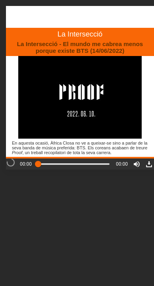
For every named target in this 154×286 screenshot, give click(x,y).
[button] (137, 164)
